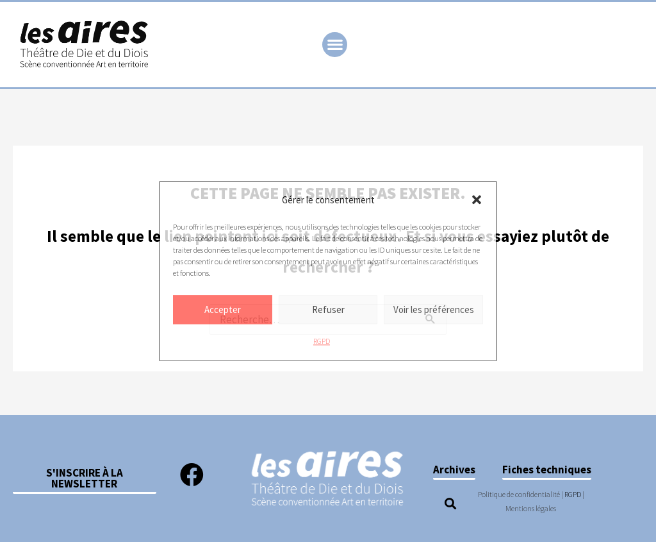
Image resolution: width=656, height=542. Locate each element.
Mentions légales (530, 508)
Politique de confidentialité (519, 494)
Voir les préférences (433, 309)
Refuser (328, 309)
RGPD (321, 341)
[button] (476, 200)
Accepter (222, 309)
